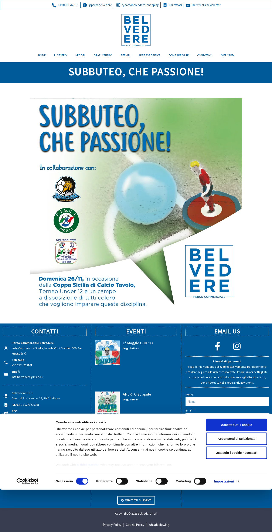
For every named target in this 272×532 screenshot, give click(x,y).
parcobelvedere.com (25, 428)
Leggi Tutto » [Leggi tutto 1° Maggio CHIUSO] (131, 348)
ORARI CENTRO (103, 55)
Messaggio (193, 426)
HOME (42, 55)
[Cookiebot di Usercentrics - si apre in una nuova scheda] (27, 524)
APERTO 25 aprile (137, 394)
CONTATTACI (204, 55)
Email (189, 410)
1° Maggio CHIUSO (138, 342)
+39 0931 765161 (22, 365)
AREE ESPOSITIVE (149, 55)
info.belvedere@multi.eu (27, 377)
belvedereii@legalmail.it (27, 416)
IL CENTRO (60, 55)
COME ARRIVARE (179, 55)
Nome (189, 394)
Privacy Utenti (244, 382)
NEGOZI (80, 55)
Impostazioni (224, 523)
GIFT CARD (227, 55)
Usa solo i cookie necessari (236, 495)
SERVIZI (125, 55)
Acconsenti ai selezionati (236, 481)
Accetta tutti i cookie (236, 467)
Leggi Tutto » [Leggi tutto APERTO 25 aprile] (131, 399)
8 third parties (88, 507)
